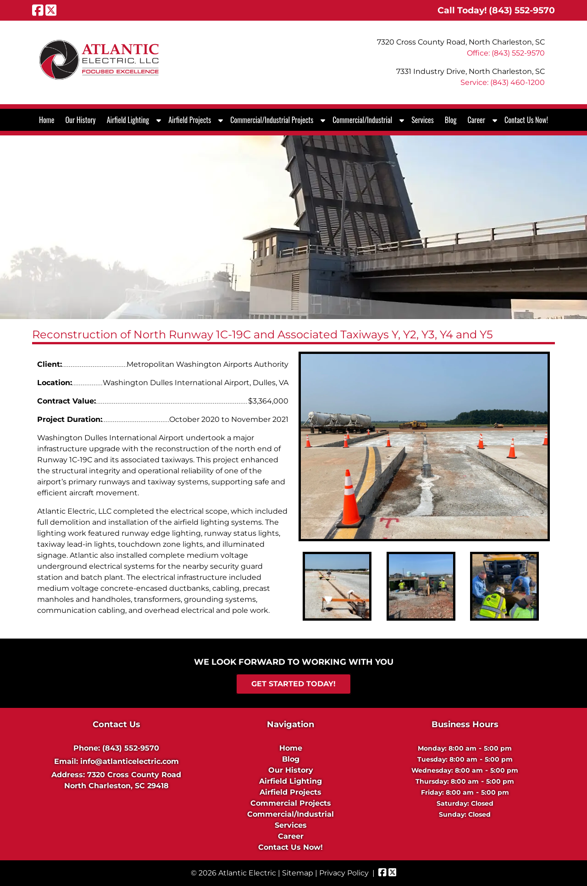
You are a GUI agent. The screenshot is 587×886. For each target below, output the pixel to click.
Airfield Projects (189, 119)
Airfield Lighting (128, 119)
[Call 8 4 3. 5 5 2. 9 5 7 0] (522, 10)
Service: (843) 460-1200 (502, 82)
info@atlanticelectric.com (129, 761)
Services (422, 119)
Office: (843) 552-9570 (506, 53)
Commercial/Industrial (362, 119)
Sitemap (297, 873)
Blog (451, 119)
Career (476, 119)
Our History (80, 119)
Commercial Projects (290, 803)
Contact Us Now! (526, 119)
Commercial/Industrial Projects (271, 119)
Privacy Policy (344, 873)
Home (46, 119)
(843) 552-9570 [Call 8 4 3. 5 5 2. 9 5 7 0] (130, 748)
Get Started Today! (293, 683)
